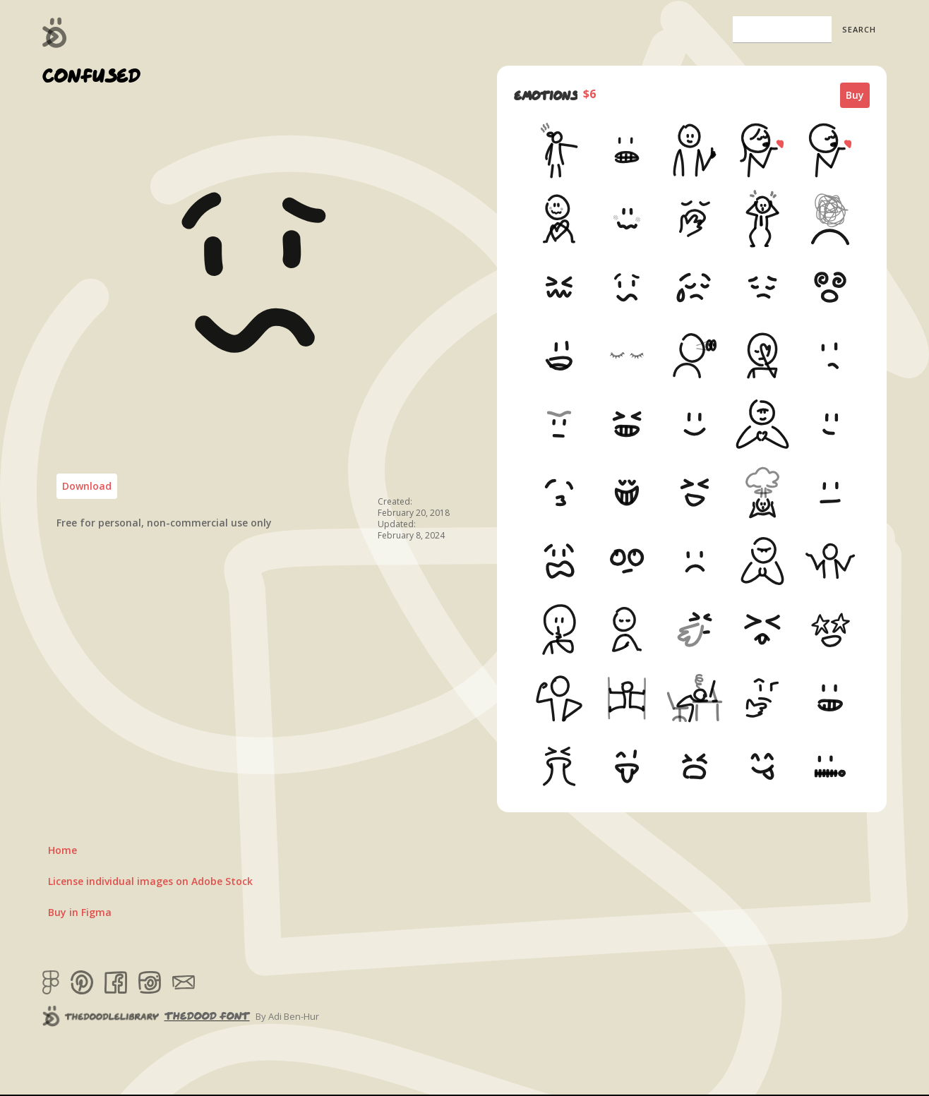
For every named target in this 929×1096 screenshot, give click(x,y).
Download (87, 486)
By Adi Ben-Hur (287, 1016)
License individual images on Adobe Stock (150, 881)
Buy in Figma (80, 912)
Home (62, 850)
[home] (54, 32)
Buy (855, 95)
